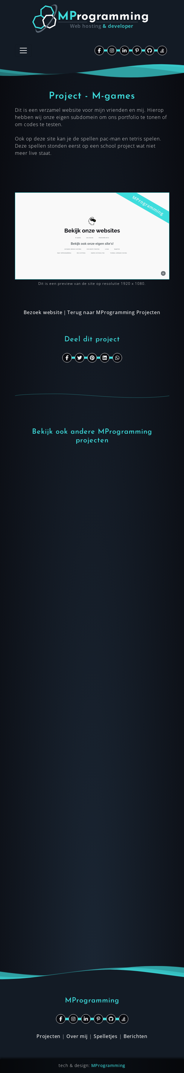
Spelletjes (106, 1036)
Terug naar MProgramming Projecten (113, 312)
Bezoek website (43, 312)
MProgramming (108, 1065)
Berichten (135, 1036)
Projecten (48, 1036)
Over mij (76, 1036)
